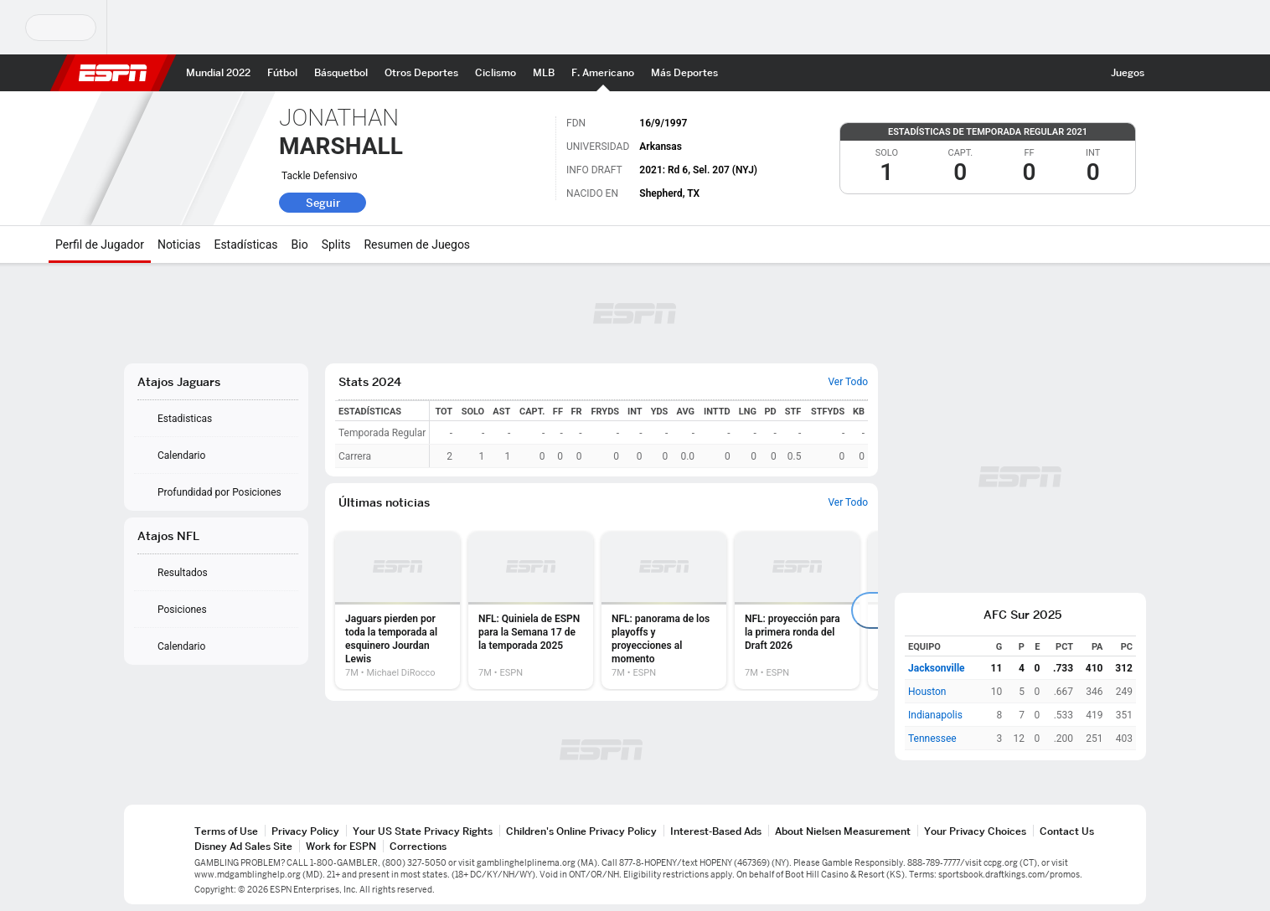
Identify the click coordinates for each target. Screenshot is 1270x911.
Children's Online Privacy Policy (581, 831)
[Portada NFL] (602, 72)
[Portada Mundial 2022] (218, 72)
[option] (397, 610)
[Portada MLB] (544, 72)
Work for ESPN (341, 846)
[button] (1167, 73)
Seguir (323, 202)
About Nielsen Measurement (843, 831)
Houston (927, 691)
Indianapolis (935, 715)
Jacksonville (936, 668)
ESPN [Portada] (113, 72)
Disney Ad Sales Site (243, 846)
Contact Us (1067, 831)
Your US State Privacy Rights (423, 831)
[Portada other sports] (421, 72)
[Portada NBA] (341, 72)
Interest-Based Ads (715, 831)
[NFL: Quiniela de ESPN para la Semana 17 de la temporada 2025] (530, 610)
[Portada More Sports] (684, 72)
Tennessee (932, 738)
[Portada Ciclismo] (495, 72)
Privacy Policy (305, 831)
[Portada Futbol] (282, 72)
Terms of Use (226, 831)
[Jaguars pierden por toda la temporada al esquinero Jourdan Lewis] (397, 610)
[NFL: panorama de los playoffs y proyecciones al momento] (663, 610)
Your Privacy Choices (975, 831)
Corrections (418, 846)
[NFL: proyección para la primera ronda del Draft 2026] (797, 610)
